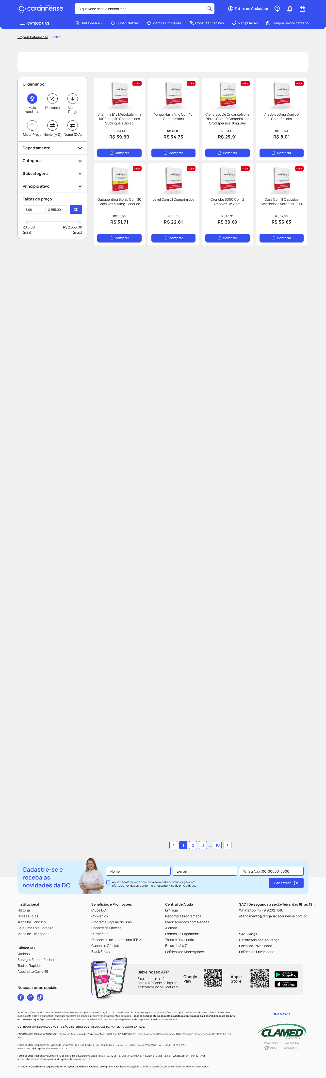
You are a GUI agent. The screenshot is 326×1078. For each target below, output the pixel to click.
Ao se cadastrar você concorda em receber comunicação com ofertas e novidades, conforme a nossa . (154, 884)
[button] (248, 9)
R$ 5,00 (29, 227)
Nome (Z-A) (73, 135)
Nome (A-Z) (52, 135)
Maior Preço (32, 135)
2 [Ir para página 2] (193, 845)
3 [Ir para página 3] (203, 845)
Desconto (52, 108)
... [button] (210, 845)
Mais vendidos (32, 110)
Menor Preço (73, 110)
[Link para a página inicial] (32, 37)
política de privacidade (179, 885)
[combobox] (144, 9)
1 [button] (183, 845)
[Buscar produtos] (209, 8)
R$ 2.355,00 (72, 227)
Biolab (56, 37)
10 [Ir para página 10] (217, 845)
